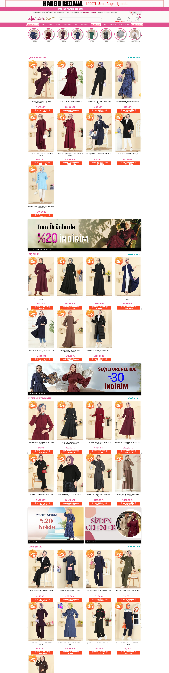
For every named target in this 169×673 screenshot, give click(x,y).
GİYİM (43, 24)
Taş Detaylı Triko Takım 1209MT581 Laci (99, 381)
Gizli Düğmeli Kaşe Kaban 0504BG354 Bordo (41, 193)
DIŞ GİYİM (57, 24)
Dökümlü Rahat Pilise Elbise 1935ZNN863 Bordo (99, 285)
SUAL (104, 24)
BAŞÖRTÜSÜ (84, 24)
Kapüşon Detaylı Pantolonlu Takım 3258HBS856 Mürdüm (41, 102)
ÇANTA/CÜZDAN (124, 24)
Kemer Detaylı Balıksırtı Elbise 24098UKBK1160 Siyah (70, 285)
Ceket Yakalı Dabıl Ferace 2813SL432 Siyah (99, 193)
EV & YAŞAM (113, 24)
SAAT (76, 24)
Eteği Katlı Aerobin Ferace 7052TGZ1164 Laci (127, 193)
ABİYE (50, 24)
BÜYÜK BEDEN (68, 24)
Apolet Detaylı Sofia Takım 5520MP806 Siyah (41, 381)
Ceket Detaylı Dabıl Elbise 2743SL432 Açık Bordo (127, 285)
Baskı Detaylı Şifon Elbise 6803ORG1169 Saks (127, 102)
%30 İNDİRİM (95, 25)
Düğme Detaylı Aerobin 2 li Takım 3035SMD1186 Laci (70, 381)
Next (141, 35)
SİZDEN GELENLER (137, 25)
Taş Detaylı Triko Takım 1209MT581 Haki (127, 381)
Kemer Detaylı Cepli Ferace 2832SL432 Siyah (70, 193)
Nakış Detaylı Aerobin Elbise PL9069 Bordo (70, 101)
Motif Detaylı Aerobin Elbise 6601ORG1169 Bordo (41, 285)
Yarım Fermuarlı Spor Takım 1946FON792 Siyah (98, 102)
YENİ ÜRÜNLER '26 (34, 25)
